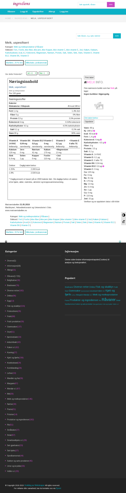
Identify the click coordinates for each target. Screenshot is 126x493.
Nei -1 (43, 73)
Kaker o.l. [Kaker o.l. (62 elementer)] (101, 291)
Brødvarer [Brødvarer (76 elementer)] (69, 287)
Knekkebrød (12, 363)
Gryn (9, 332)
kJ (24, 53)
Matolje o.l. (12, 389)
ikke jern (37, 50)
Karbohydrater (11, 53)
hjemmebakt (12, 337)
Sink (75, 53)
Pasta (9, 409)
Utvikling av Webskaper (34, 485)
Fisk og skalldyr (13, 306)
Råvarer (11, 12)
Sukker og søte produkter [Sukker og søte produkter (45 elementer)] (83, 304)
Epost (58, 488)
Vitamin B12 (109, 222)
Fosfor (21, 50)
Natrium (50, 53)
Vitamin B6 (14, 56)
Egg (9, 301)
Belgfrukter (12, 280)
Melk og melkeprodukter (24, 47)
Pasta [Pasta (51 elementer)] (67, 300)
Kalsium (94, 50)
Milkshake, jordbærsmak (36, 63)
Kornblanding (12, 368)
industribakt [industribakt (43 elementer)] (93, 291)
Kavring (10, 352)
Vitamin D (24, 56)
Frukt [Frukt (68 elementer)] (116, 287)
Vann (80, 53)
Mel (8, 394)
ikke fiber (29, 50)
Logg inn (64, 12)
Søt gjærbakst (13, 445)
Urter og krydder (14, 466)
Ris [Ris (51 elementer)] (100, 300)
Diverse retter (13, 291)
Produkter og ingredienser (18, 420)
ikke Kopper (47, 50)
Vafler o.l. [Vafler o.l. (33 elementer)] (116, 304)
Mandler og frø (13, 378)
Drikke (10, 296)
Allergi (52, 12)
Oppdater (89, 122)
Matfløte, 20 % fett (14, 63)
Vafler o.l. (11, 471)
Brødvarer (11, 285)
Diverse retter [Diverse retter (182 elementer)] (81, 286)
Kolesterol (30, 53)
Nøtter (10, 404)
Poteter (10, 414)
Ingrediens (21, 18)
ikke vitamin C (59, 50)
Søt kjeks (11, 451)
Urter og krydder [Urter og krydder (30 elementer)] (107, 304)
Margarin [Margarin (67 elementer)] (79, 295)
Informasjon (12, 266)
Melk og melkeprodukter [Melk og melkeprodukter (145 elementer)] (105, 294)
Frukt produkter (13, 321)
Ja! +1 (31, 73)
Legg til (23, 12)
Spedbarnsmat (13, 456)
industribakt (12, 342)
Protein (58, 53)
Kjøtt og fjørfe (13, 358)
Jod (81, 50)
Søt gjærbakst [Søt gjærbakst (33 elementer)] (97, 304)
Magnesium (41, 53)
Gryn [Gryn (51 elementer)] (66, 291)
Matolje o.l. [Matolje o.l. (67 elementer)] (88, 295)
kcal (20, 53)
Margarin (11, 383)
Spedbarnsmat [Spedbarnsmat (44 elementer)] (70, 304)
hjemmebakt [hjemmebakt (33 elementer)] (85, 291)
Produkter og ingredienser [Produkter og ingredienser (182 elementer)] (84, 300)
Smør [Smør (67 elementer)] (118, 300)
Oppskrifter (38, 12)
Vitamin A (88, 53)
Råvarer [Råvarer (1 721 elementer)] (109, 299)
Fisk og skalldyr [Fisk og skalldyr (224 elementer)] (104, 286)
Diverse (10, 261)
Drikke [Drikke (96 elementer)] (92, 287)
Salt (64, 53)
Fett (15, 50)
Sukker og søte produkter (18, 461)
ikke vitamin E (72, 50)
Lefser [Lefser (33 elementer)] (73, 295)
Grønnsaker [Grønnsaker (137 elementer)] (74, 290)
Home (8, 18)
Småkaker (11, 430)
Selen (69, 53)
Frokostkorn (12, 311)
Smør (9, 435)
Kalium (86, 50)
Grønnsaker (12, 327)
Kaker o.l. (11, 347)
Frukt (9, 316)
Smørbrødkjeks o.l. (15, 440)
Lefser (10, 373)
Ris (8, 425)
